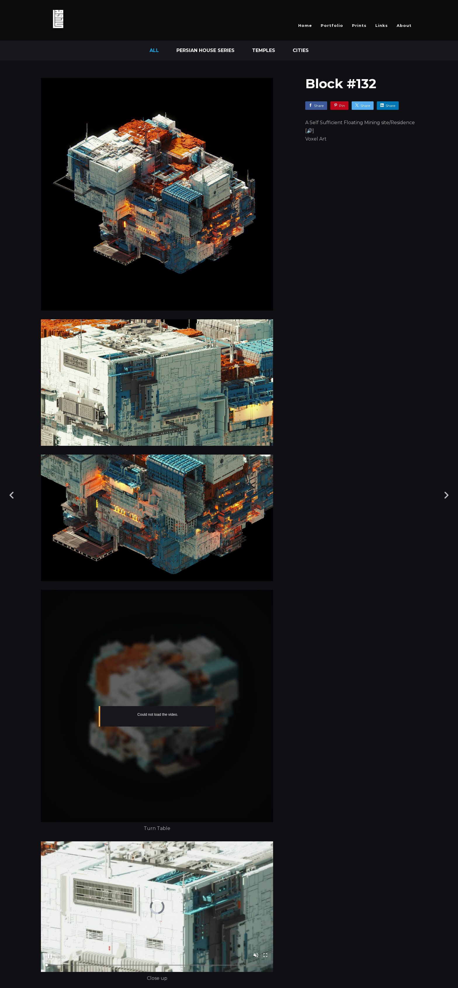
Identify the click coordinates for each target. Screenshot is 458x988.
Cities (301, 50)
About (404, 25)
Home (305, 25)
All (154, 50)
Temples (263, 50)
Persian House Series (205, 50)
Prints (359, 25)
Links (381, 25)
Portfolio (332, 25)
